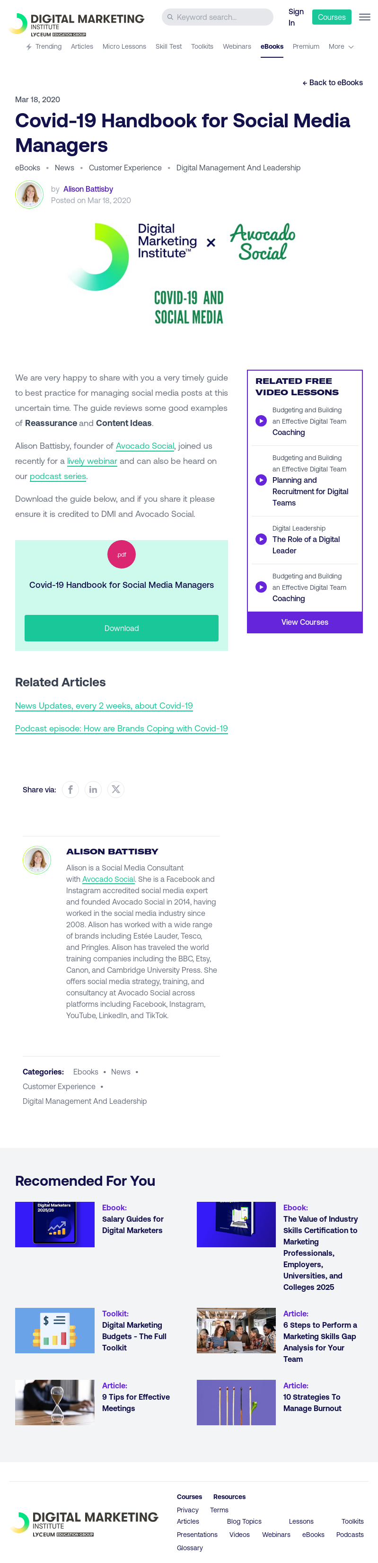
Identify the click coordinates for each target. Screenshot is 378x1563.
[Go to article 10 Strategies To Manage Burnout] (236, 1402)
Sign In (296, 17)
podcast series (58, 476)
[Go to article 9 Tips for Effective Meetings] (55, 1402)
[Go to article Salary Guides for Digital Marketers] (55, 1224)
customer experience (59, 1086)
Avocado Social (145, 445)
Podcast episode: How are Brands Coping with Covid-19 (121, 728)
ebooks (85, 1071)
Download (122, 627)
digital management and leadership (85, 1100)
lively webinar (92, 460)
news (121, 1071)
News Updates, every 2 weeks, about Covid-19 (104, 705)
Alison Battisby (88, 188)
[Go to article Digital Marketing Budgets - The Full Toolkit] (55, 1330)
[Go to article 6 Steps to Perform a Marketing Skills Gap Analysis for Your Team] (236, 1330)
